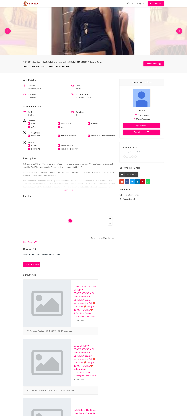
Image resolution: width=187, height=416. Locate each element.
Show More (69, 190)
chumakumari (80, 326)
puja (76, 383)
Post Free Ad (155, 3)
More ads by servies (129, 195)
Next (179, 31)
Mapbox (100, 238)
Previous (8, 31)
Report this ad (127, 199)
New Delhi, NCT (29, 242)
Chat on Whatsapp (153, 64)
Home (25, 66)
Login (130, 3)
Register (140, 3)
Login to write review (32, 265)
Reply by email (140, 132)
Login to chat (140, 125)
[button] (110, 219)
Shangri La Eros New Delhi (59, 66)
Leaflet (93, 238)
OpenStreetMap (109, 238)
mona (141, 110)
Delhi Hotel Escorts (38, 66)
